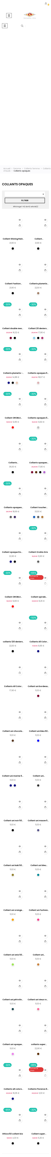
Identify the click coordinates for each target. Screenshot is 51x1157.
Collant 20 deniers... (38, 328)
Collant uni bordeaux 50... (38, 686)
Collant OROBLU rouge (13, 597)
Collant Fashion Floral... (13, 283)
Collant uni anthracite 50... (38, 776)
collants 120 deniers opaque (13, 641)
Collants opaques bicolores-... (38, 462)
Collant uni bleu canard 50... (38, 865)
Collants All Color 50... (38, 641)
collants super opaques (38, 1044)
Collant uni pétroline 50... (12, 999)
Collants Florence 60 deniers (38, 1089)
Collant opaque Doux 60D (12, 552)
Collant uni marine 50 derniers (12, 776)
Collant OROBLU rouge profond (13, 417)
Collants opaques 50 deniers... (38, 373)
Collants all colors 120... (13, 1089)
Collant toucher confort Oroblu (38, 507)
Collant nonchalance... (38, 238)
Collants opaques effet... (13, 507)
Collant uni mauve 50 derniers (38, 820)
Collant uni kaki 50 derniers (13, 865)
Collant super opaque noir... (38, 1133)
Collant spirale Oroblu (38, 597)
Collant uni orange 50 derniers (12, 910)
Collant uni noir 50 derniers (13, 820)
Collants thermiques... (12, 462)
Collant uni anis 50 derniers (13, 954)
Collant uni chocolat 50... (12, 731)
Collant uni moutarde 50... (38, 954)
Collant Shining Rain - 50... (13, 238)
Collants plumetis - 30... (12, 373)
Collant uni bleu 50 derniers (38, 731)
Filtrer (24, 200)
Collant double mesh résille (12, 328)
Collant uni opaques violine (13, 1044)
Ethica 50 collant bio (12, 1133)
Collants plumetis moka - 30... (38, 283)
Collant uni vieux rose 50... (38, 999)
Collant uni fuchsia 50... (38, 910)
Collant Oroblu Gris (38, 552)
